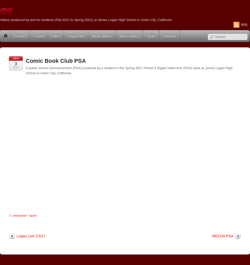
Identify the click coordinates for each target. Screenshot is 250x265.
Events (39, 36)
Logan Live (76, 36)
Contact (20, 36)
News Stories (129, 36)
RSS (244, 25)
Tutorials (169, 36)
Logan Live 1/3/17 (31, 236)
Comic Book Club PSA (56, 61)
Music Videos (102, 36)
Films (56, 36)
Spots (151, 36)
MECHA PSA (222, 236)
